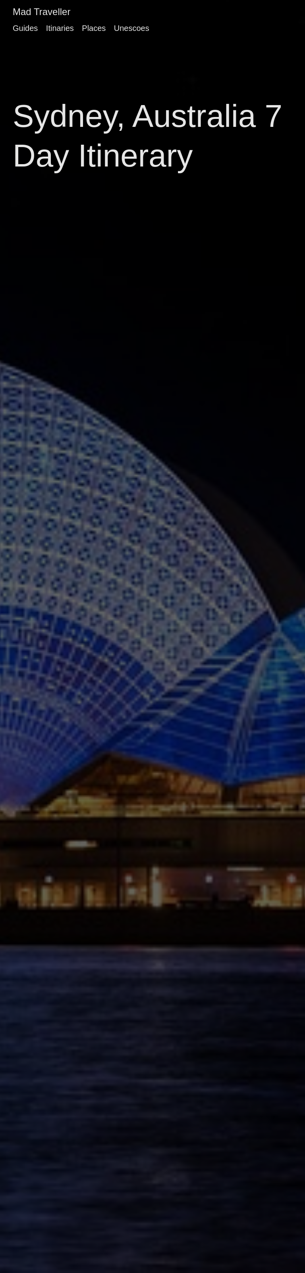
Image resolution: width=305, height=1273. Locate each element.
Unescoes (131, 28)
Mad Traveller (41, 11)
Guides (25, 28)
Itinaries (60, 28)
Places (94, 28)
